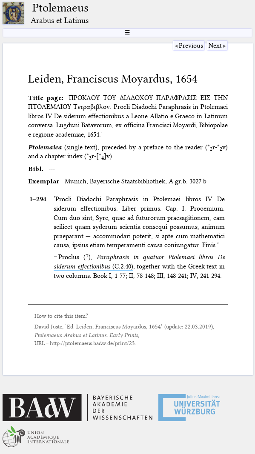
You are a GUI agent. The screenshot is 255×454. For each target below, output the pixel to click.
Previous (191, 45)
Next (215, 45)
